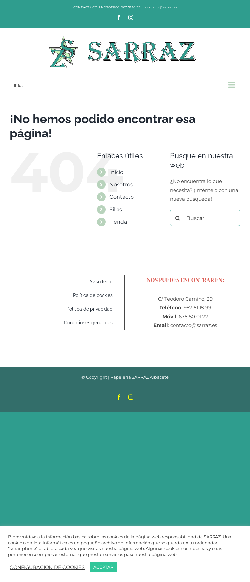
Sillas (115, 209)
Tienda (118, 222)
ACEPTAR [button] (103, 567)
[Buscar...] (205, 218)
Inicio (116, 172)
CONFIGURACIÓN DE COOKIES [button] (47, 567)
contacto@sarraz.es (161, 7)
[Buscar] (178, 218)
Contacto (121, 197)
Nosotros (121, 184)
